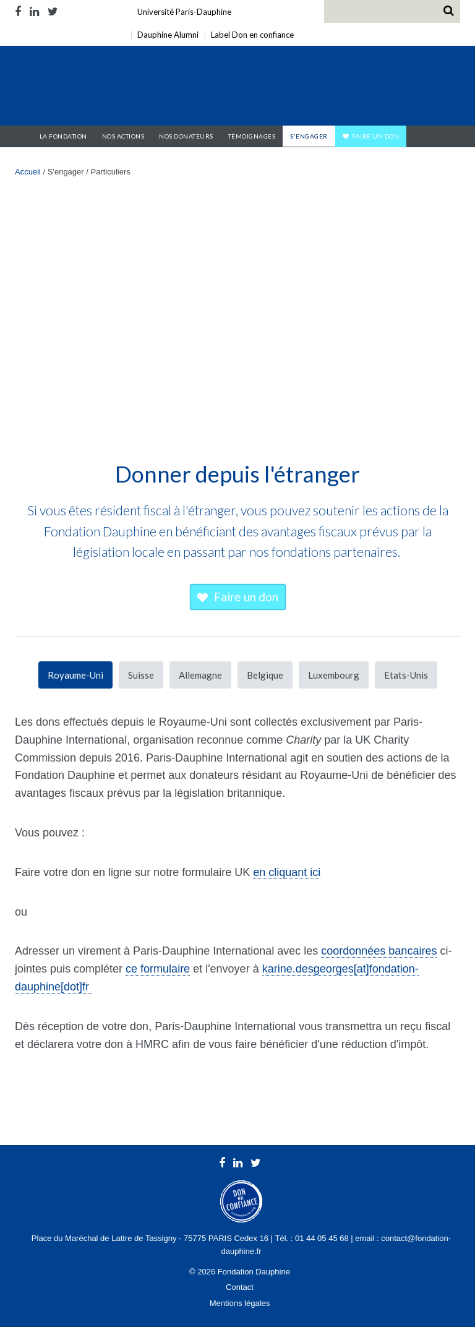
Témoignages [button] (252, 136)
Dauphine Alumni (168, 35)
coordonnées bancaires (379, 951)
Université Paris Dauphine (341, 87)
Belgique (265, 675)
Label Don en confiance (252, 35)
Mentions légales (240, 1303)
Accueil (23, 136)
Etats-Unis (406, 675)
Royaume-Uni (75, 675)
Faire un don (375, 136)
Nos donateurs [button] (186, 136)
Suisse (141, 675)
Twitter (52, 11)
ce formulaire (158, 969)
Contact (240, 1287)
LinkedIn (34, 11)
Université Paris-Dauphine (184, 12)
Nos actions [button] (123, 136)
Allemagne (200, 675)
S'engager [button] (309, 136)
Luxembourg (333, 675)
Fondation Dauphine (94, 87)
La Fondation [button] (63, 136)
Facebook (20, 11)
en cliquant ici (286, 872)
